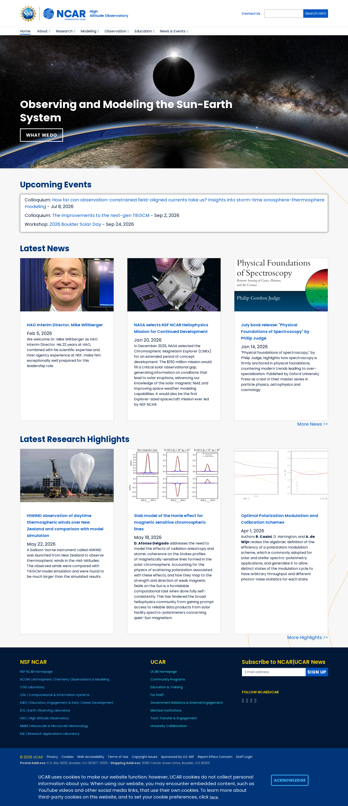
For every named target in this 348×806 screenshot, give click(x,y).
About (42, 31)
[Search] (283, 13)
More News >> (312, 424)
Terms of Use (118, 757)
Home (25, 31)
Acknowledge (290, 780)
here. (214, 797)
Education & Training (166, 687)
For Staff (157, 695)
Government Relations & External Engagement (186, 702)
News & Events (172, 31)
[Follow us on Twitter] (247, 700)
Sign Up (316, 672)
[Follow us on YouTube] (256, 700)
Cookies (67, 757)
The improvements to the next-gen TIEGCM (101, 215)
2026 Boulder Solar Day (75, 224)
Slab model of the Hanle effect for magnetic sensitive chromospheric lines (170, 522)
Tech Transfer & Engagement (173, 718)
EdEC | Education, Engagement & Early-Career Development (66, 702)
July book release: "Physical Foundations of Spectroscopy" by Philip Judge (275, 331)
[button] (50, 31)
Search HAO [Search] (315, 13)
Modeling (88, 31)
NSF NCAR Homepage (36, 671)
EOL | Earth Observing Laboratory (45, 710)
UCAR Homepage (163, 671)
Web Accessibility (90, 757)
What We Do (41, 135)
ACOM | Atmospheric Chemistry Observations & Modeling (64, 679)
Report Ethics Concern (215, 757)
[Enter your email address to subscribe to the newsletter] (274, 672)
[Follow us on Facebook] (243, 700)
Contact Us (251, 13)
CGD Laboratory (32, 687)
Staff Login (244, 757)
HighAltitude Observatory (109, 13)
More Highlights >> (307, 637)
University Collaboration (168, 726)
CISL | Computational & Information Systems (54, 695)
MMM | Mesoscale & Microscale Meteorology (54, 726)
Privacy (52, 757)
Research (64, 31)
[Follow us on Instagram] (252, 700)
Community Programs (167, 679)
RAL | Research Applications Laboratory (49, 733)
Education (143, 31)
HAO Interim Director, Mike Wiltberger (65, 325)
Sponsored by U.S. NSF (177, 757)
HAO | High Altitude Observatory (44, 718)
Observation (115, 31)
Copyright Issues (144, 757)
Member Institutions (166, 710)
